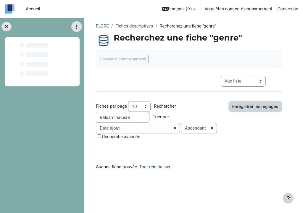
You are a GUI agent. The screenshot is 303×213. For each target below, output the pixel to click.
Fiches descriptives (134, 26)
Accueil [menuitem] (33, 9)
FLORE (102, 26)
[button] (179, 9)
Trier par (161, 117)
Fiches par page (111, 106)
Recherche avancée (121, 136)
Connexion (288, 9)
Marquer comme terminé (124, 59)
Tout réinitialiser (154, 167)
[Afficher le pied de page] (288, 198)
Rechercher (165, 106)
